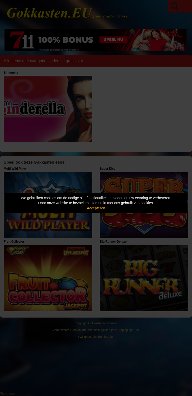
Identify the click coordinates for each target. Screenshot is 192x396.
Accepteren (96, 208)
